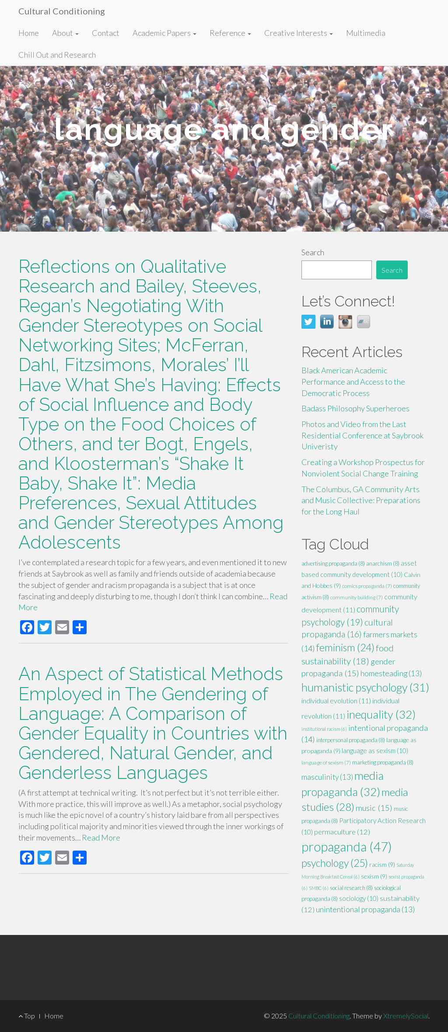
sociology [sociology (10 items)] (358, 898)
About (65, 33)
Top (26, 1015)
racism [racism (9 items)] (382, 864)
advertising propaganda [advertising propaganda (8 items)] (333, 563)
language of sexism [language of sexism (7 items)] (326, 762)
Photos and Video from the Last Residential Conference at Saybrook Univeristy (362, 435)
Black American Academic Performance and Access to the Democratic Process (353, 381)
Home (28, 33)
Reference (230, 33)
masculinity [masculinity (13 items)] (327, 777)
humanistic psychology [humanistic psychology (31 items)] (365, 687)
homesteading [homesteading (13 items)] (391, 673)
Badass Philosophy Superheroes (355, 408)
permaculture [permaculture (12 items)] (342, 831)
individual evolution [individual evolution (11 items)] (336, 700)
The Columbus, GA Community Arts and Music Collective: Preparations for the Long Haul (360, 500)
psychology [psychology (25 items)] (334, 863)
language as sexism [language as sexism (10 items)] (375, 750)
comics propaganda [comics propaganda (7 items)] (367, 586)
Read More (101, 837)
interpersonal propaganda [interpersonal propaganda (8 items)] (350, 740)
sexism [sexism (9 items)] (374, 876)
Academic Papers (164, 33)
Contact (105, 33)
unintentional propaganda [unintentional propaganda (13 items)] (365, 909)
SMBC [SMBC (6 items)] (319, 888)
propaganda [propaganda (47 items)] (346, 846)
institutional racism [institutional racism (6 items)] (324, 729)
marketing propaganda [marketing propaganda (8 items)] (382, 762)
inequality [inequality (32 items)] (381, 714)
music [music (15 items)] (374, 808)
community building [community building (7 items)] (356, 597)
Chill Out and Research (57, 54)
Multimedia (365, 33)
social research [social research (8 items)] (351, 887)
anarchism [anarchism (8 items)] (382, 563)
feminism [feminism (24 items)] (345, 647)
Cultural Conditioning (61, 11)
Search (312, 252)
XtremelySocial (405, 1015)
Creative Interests (298, 33)
